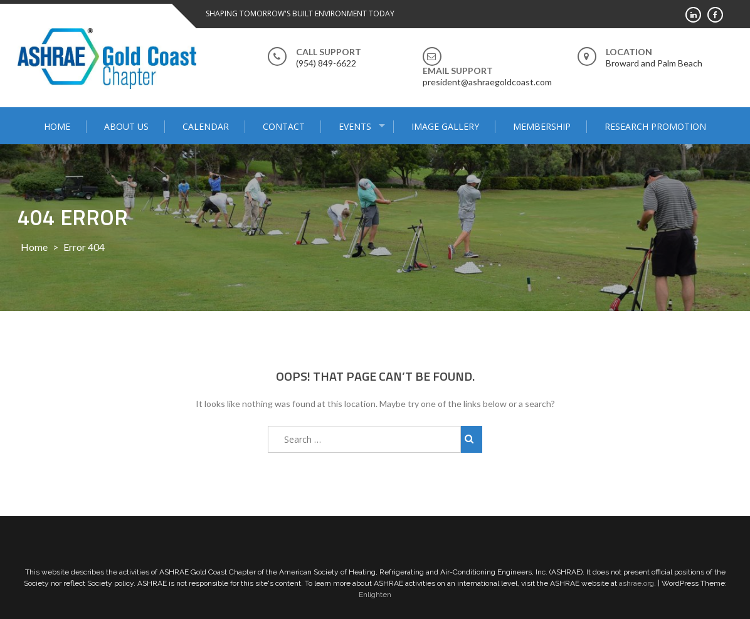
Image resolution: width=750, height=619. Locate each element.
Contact (284, 126)
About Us (126, 126)
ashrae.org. (637, 583)
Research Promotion (655, 126)
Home (57, 126)
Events (355, 126)
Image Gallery (445, 126)
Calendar (205, 126)
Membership (542, 126)
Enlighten (375, 594)
